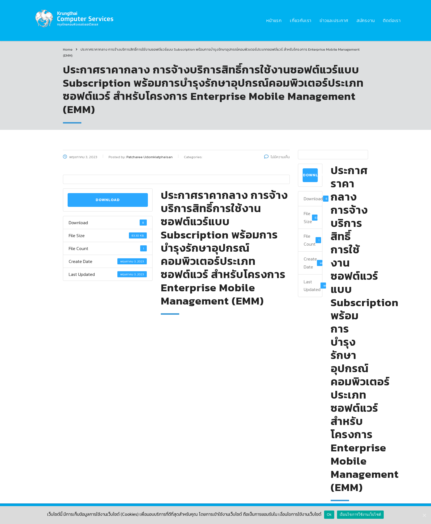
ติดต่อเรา (392, 20)
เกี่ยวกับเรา (300, 20)
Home (68, 49)
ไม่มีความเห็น (277, 157)
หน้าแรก (274, 20)
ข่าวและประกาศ (334, 20)
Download (108, 200)
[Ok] (424, 515)
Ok (329, 514)
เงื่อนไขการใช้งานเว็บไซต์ (360, 514)
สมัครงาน (366, 20)
